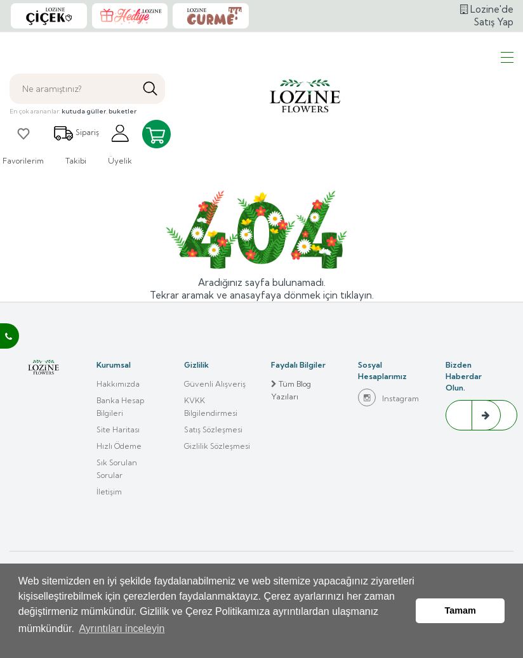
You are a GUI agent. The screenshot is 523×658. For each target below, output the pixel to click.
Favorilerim (23, 169)
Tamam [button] (460, 615)
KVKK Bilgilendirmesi (210, 432)
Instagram (388, 423)
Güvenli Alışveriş (215, 409)
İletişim (109, 517)
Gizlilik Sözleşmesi (217, 471)
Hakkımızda (118, 409)
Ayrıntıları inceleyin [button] (121, 638)
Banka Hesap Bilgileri (120, 432)
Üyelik (120, 169)
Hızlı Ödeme (119, 471)
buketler (122, 136)
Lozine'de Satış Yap (486, 28)
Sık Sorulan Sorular (116, 494)
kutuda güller (84, 136)
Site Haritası (118, 455)
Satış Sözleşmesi (213, 455)
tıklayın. (357, 320)
